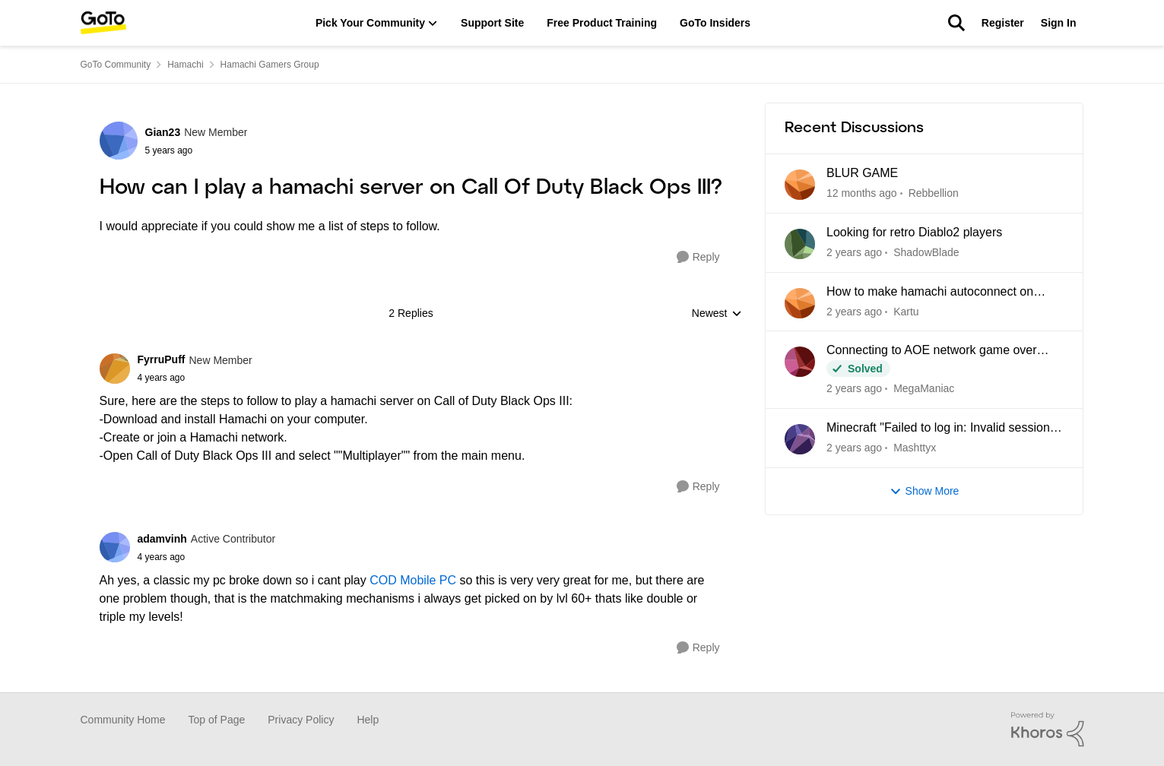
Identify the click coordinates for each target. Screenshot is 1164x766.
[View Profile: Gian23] (119, 141)
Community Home (123, 720)
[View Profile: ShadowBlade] (800, 244)
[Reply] (698, 257)
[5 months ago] (861, 193)
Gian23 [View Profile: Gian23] (163, 132)
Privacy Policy (301, 720)
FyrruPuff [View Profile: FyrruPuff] (162, 359)
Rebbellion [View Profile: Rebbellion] (933, 193)
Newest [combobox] (717, 314)
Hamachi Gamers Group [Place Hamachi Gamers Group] (269, 64)
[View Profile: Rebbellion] (800, 184)
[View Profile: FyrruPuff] (115, 368)
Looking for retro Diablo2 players (914, 232)
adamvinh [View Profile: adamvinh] (162, 539)
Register (1003, 23)
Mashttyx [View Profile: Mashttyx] (914, 448)
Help (368, 720)
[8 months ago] (854, 253)
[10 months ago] (854, 389)
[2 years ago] (854, 448)
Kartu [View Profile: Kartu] (905, 311)
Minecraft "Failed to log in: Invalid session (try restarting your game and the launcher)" (943, 428)
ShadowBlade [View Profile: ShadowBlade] (926, 252)
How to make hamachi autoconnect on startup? (929, 292)
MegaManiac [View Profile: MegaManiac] (923, 388)
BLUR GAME (862, 172)
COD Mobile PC (412, 580)
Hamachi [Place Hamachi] (185, 64)
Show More (924, 491)
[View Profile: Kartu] (800, 303)
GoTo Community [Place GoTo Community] (116, 64)
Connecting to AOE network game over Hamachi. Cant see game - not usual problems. (931, 351)
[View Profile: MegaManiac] (800, 362)
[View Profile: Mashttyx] (800, 439)
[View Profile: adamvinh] (115, 547)
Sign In (1059, 23)
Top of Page (217, 720)
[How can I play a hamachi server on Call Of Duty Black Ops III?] (195, 378)
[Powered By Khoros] (1047, 729)
